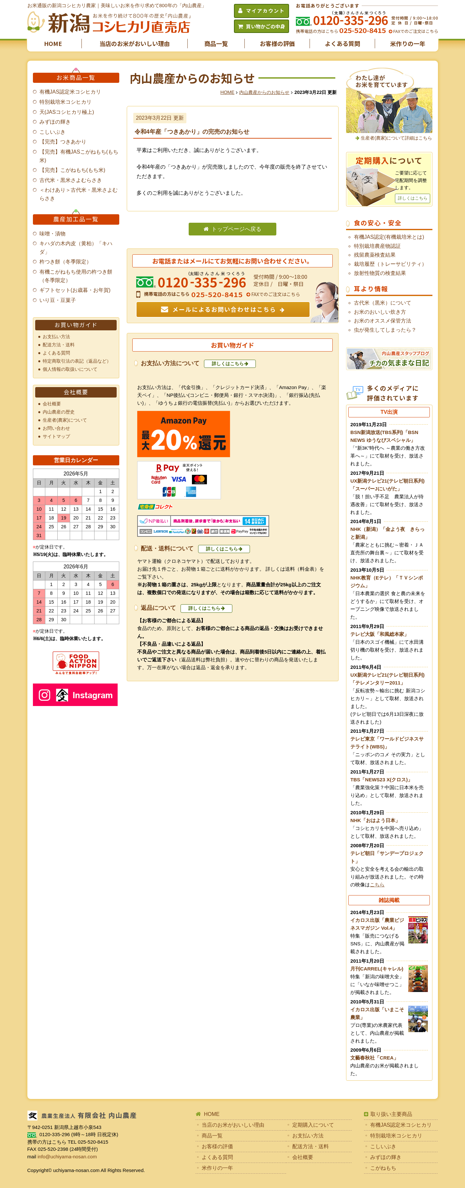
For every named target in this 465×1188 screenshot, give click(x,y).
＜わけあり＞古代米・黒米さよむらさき (78, 194)
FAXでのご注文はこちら (415, 31)
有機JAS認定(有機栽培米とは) (389, 237)
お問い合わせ (56, 428)
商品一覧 (216, 43)
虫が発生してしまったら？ (385, 330)
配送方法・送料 (59, 344)
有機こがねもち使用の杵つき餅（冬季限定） (75, 276)
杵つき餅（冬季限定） (65, 261)
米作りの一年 (407, 43)
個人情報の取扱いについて (70, 369)
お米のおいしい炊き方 (380, 312)
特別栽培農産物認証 (377, 246)
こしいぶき (52, 132)
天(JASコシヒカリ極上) (66, 112)
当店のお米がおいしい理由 (134, 43)
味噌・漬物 (52, 233)
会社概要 (52, 403)
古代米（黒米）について (382, 303)
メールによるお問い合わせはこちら (224, 309)
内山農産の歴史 (59, 411)
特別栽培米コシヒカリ (65, 102)
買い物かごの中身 (265, 26)
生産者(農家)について (65, 420)
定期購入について (313, 1125)
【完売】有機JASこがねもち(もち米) (79, 156)
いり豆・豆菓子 (57, 300)
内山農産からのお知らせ (264, 92)
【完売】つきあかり (62, 141)
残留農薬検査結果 (375, 255)
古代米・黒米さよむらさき (70, 180)
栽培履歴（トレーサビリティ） (390, 264)
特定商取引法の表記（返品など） (77, 361)
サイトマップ (56, 436)
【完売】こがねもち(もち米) (72, 170)
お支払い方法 (56, 336)
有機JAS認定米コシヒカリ (70, 92)
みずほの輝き (55, 122)
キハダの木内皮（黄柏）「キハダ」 (75, 248)
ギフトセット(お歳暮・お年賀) (75, 290)
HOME (53, 43)
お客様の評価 (277, 43)
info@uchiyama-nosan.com (67, 1156)
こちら (377, 884)
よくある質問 (342, 43)
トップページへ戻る (236, 229)
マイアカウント (265, 10)
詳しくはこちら (228, 363)
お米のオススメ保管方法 (382, 320)
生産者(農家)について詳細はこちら (396, 138)
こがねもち (383, 1168)
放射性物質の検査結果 (380, 273)
